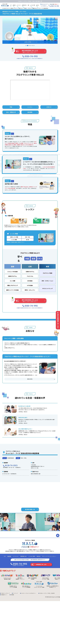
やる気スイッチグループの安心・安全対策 (47, 593)
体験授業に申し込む (41, 564)
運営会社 (37, 5)
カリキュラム (19, 5)
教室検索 (14, 5)
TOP (11, 5)
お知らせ (49, 107)
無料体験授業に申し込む (30, 51)
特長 (11, 107)
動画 (28, 5)
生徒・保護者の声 (11, 112)
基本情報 (30, 112)
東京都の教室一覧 (30, 509)
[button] (26, 45)
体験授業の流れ (24, 5)
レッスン (30, 107)
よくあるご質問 (32, 5)
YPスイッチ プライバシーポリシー (49, 556)
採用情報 (12, 594)
